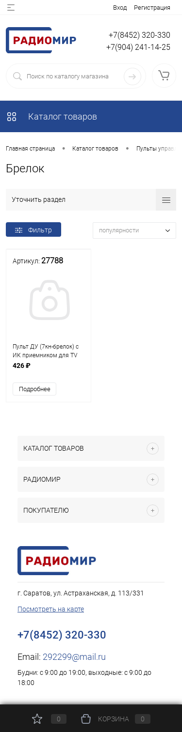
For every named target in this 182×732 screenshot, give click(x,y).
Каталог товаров (51, 116)
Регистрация (152, 7)
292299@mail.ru (74, 657)
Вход (120, 7)
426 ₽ (48, 371)
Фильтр (33, 230)
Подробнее (34, 389)
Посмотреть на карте (50, 609)
